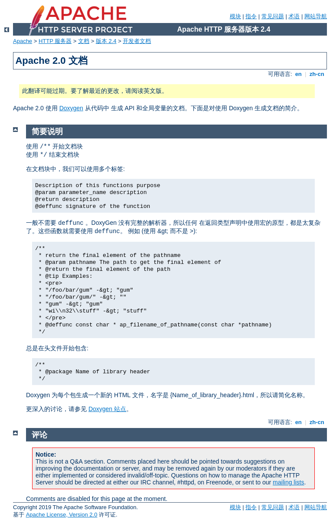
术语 (294, 16)
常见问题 (272, 16)
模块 (235, 16)
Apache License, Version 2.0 (62, 514)
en (298, 74)
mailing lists (288, 482)
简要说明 (47, 131)
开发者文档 (137, 41)
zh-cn (317, 74)
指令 (251, 16)
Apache (22, 41)
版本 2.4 (106, 41)
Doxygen (71, 108)
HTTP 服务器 (55, 41)
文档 (83, 41)
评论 (39, 435)
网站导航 (315, 16)
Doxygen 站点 (107, 408)
